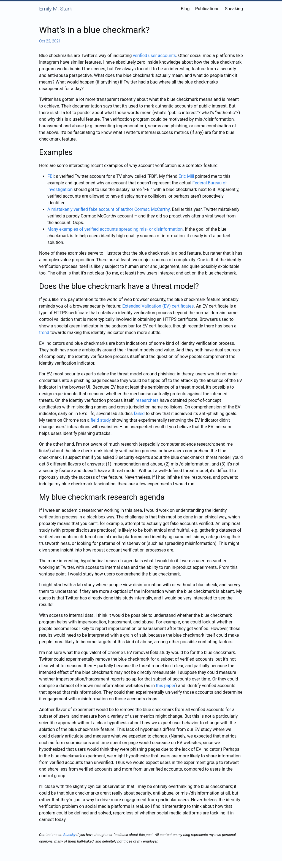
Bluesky (69, 835)
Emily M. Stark (55, 9)
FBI (50, 176)
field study (101, 420)
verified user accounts (154, 55)
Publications (207, 8)
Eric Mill (186, 176)
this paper (165, 685)
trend (44, 332)
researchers (147, 400)
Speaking (234, 8)
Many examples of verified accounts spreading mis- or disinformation (115, 229)
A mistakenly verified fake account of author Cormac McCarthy (108, 209)
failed (139, 413)
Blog (185, 8)
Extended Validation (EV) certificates (158, 306)
